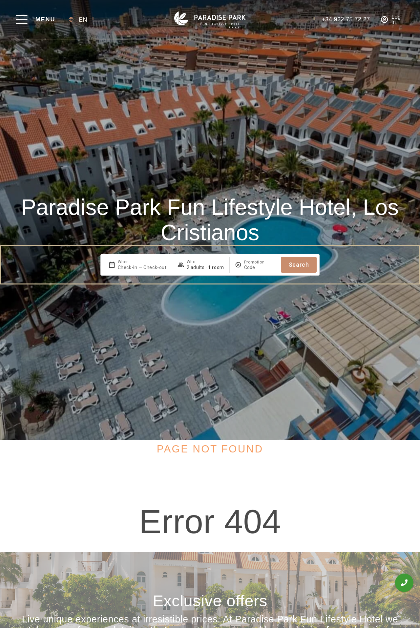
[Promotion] (260, 267)
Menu (45, 19)
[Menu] (21, 19)
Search (299, 264)
